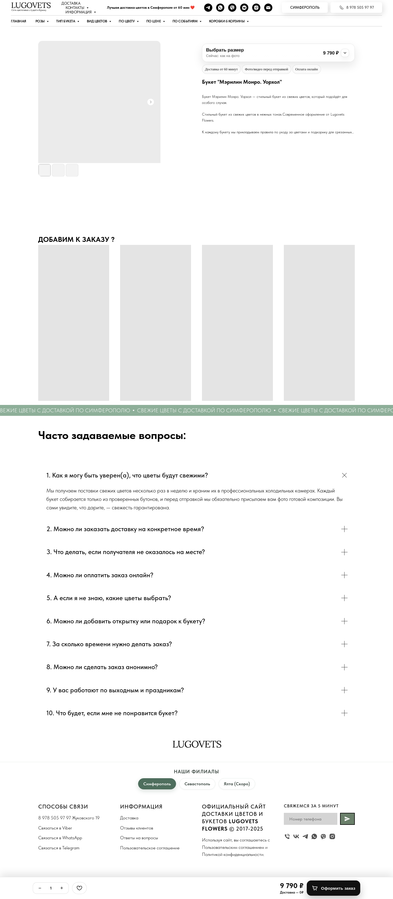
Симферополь (157, 783)
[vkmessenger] (244, 8)
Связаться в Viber (55, 828)
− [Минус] (39, 888)
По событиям (185, 21)
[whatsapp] (220, 8)
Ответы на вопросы (139, 837)
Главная (18, 21)
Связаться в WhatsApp (60, 837)
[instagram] (256, 8)
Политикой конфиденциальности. (233, 854)
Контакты (75, 7)
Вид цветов (97, 21)
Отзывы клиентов (136, 828)
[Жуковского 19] (287, 836)
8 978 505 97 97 (54, 817)
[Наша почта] (268, 8)
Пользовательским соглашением (233, 847)
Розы (40, 21)
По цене (154, 21)
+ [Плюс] (61, 888)
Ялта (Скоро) (237, 783)
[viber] (232, 8)
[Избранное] (79, 888)
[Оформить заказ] (333, 888)
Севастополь (197, 783)
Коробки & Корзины (227, 21)
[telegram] (208, 8)
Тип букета (66, 21)
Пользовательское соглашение (150, 847)
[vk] (296, 836)
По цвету (127, 21)
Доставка (70, 3)
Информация (79, 12)
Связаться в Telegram (58, 847)
